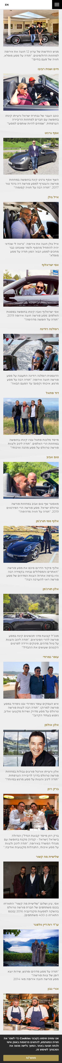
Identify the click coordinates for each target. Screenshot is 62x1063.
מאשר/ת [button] (31, 1057)
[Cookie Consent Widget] (31, 1049)
